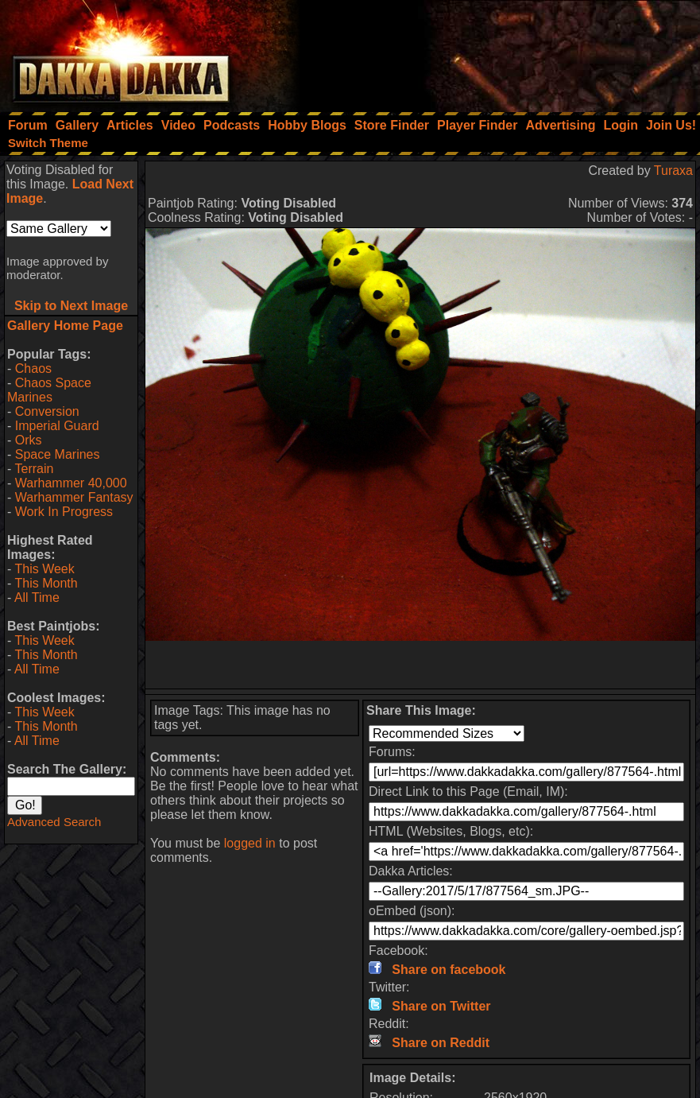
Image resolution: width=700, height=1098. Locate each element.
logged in (250, 843)
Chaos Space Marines (49, 390)
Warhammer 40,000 (71, 483)
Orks (28, 440)
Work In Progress (64, 511)
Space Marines (57, 454)
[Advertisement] (486, 52)
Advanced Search (54, 821)
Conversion (47, 411)
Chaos (33, 368)
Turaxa (673, 170)
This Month (45, 583)
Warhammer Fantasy (74, 497)
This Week (44, 569)
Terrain (33, 468)
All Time (37, 597)
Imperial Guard (57, 426)
